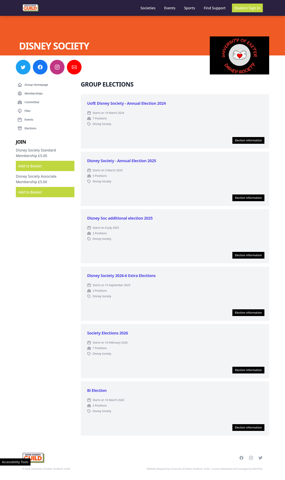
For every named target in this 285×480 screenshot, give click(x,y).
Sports (189, 8)
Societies (148, 8)
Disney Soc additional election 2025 (120, 218)
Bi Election (97, 390)
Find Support (215, 8)
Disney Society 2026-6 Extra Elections (121, 275)
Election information (248, 140)
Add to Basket (30, 166)
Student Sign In (247, 8)
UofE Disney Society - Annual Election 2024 (126, 103)
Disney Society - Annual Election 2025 (121, 160)
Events (169, 8)
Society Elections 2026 (107, 333)
